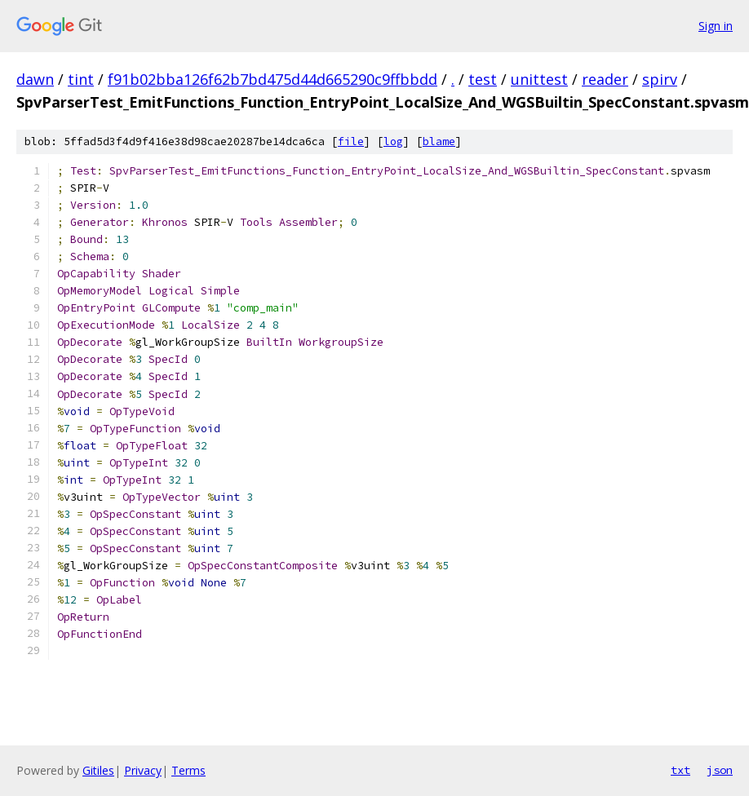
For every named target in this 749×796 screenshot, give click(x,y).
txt (680, 770)
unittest (539, 79)
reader (605, 79)
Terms (188, 770)
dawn (35, 79)
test (482, 79)
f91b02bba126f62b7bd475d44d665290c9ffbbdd (272, 79)
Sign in (715, 25)
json (720, 770)
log (393, 141)
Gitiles (98, 770)
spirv (659, 79)
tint (81, 79)
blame (439, 141)
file (351, 141)
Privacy (143, 770)
